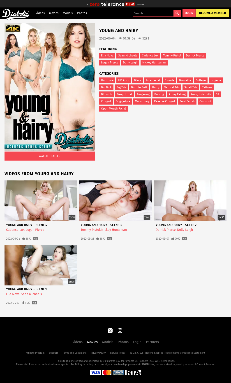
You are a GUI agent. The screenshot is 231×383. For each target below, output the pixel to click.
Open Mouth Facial (113, 108)
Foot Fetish (187, 101)
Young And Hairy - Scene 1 (26, 289)
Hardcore (107, 80)
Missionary (142, 101)
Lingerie (215, 80)
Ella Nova (107, 55)
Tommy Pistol (172, 55)
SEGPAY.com (147, 364)
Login (189, 13)
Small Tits (190, 87)
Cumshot (205, 101)
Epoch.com (35, 364)
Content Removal (205, 364)
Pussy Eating (177, 94)
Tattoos (207, 87)
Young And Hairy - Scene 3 (101, 225)
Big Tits (121, 87)
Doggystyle (123, 101)
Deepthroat (124, 94)
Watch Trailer (49, 156)
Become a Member (212, 13)
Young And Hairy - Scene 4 (26, 225)
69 (217, 94)
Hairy (155, 87)
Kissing (159, 94)
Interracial (153, 80)
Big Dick (106, 87)
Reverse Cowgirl (164, 101)
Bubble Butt (139, 87)
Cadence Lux (150, 55)
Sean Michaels (127, 55)
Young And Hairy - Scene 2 (176, 225)
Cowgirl (106, 101)
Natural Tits (172, 87)
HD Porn (123, 80)
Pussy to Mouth (200, 94)
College (201, 80)
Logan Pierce (109, 62)
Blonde (169, 80)
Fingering (143, 94)
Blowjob (106, 94)
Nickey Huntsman (154, 62)
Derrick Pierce (195, 55)
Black (137, 80)
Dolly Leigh (130, 62)
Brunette (185, 80)
